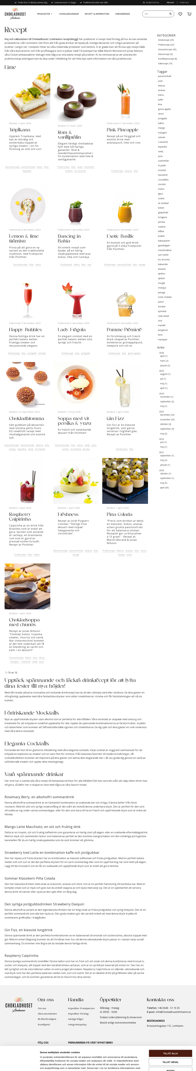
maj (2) (163, 433)
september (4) (167, 429)
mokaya (162, 288)
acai (89, 264)
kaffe (160, 99)
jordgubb (32, 353)
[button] (180, 14)
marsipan (162, 339)
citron (38, 264)
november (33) (167, 419)
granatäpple (164, 245)
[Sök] (170, 14)
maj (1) (163, 383)
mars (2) (164, 361)
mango (142, 264)
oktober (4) (165, 424)
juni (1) (163, 442)
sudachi (162, 226)
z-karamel (25, 661)
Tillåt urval (170, 1039)
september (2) (167, 401)
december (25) (167, 415)
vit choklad (40, 449)
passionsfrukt (28, 167)
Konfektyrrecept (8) (167, 59)
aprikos (161, 273)
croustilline (163, 179)
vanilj (79, 167)
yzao (160, 81)
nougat (161, 283)
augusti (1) (165, 374)
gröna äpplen (134, 353)
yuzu (94, 445)
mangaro (14, 661)
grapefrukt (163, 212)
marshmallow (164, 250)
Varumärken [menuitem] (122, 13)
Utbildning (61, 58)
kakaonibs (163, 264)
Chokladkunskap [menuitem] (69, 13)
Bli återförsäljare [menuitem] (47, 1018)
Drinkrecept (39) (166, 40)
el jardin (162, 165)
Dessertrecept (12, 167)
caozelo (162, 184)
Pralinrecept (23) (166, 45)
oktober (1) (165, 473)
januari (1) (165, 465)
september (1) (167, 455)
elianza (39, 445)
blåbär (161, 231)
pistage (161, 292)
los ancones (80, 171)
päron (161, 302)
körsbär (42, 353)
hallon (37, 554)
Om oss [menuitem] (42, 1008)
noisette (162, 170)
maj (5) (163, 483)
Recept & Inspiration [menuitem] (97, 13)
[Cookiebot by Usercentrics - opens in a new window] (19, 1065)
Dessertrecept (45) (167, 49)
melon (161, 189)
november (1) (166, 397)
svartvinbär (163, 161)
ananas (128, 171)
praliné (69, 171)
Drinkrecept (117, 171)
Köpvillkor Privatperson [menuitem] (81, 1008)
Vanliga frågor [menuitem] (76, 1018)
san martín (163, 255)
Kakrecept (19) (165, 63)
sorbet (65, 449)
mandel (161, 325)
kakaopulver (164, 241)
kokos (39, 167)
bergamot (163, 330)
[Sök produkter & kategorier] (154, 14)
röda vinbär (163, 316)
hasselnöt (89, 167)
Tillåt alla (170, 1030)
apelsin (161, 278)
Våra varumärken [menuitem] (47, 1013)
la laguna (162, 217)
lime (46, 167)
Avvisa (170, 1048)
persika (86, 449)
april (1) (163, 356)
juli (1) (163, 379)
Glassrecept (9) (165, 54)
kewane (162, 269)
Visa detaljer (165, 1065)
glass (160, 194)
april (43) (164, 487)
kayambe (27, 171)
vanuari (161, 137)
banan (161, 208)
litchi (160, 335)
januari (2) (165, 365)
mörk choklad (164, 297)
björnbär (162, 311)
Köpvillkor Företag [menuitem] (78, 1013)
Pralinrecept (63, 167)
